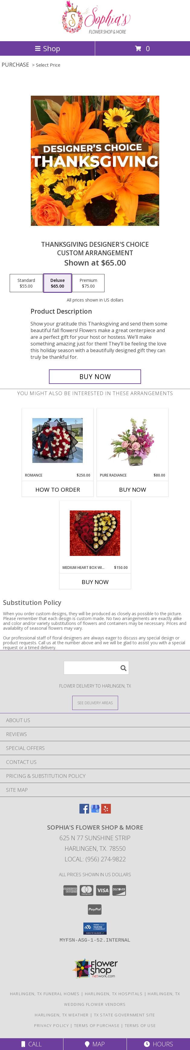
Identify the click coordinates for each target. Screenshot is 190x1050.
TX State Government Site (124, 1015)
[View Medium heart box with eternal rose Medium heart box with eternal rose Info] (95, 533)
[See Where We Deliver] (95, 702)
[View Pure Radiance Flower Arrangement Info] (132, 441)
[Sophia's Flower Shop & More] (95, 32)
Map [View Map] (95, 1044)
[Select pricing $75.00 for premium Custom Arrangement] (88, 283)
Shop (47, 48)
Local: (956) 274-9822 (95, 859)
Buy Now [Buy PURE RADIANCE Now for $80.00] (132, 490)
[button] (95, 929)
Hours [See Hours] (158, 1044)
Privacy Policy (51, 1025)
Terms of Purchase (97, 1025)
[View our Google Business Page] (95, 811)
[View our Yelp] (106, 811)
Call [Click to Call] (31, 1044)
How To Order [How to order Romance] (57, 490)
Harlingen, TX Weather (62, 1015)
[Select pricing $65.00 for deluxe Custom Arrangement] (57, 283)
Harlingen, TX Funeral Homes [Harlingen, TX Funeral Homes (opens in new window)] (45, 993)
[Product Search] (96, 668)
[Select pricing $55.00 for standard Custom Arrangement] (26, 283)
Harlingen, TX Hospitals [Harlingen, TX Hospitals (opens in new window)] (114, 993)
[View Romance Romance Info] (57, 440)
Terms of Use (140, 1025)
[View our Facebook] (84, 811)
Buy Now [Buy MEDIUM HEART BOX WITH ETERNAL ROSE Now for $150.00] (95, 582)
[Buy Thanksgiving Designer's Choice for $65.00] (95, 376)
